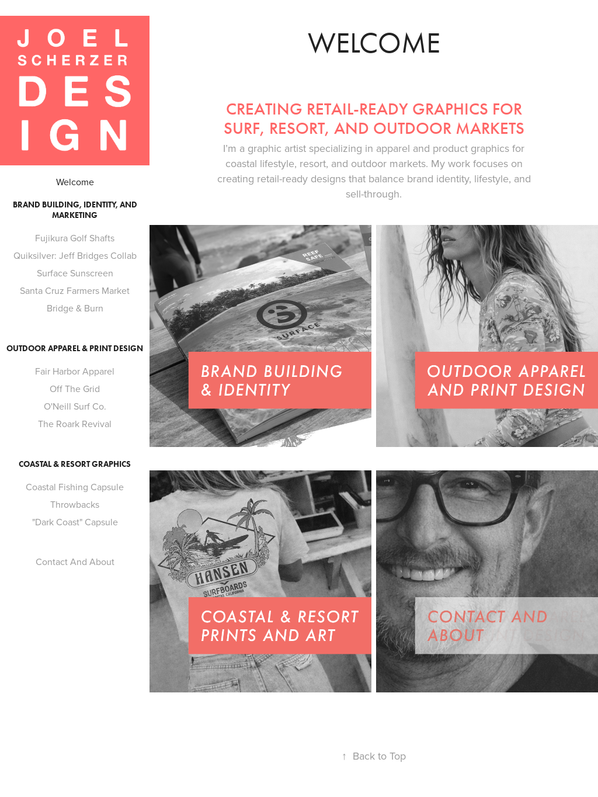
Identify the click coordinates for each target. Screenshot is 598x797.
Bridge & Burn (75, 308)
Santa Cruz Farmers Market (75, 290)
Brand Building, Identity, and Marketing (75, 210)
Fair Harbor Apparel (74, 371)
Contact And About (75, 561)
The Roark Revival (75, 423)
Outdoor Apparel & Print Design (74, 349)
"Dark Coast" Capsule (75, 521)
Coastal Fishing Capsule (75, 486)
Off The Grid (75, 388)
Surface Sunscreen (75, 272)
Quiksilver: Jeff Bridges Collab (75, 255)
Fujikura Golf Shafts (74, 237)
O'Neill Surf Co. (75, 406)
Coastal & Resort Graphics (75, 464)
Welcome (75, 181)
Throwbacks (74, 504)
